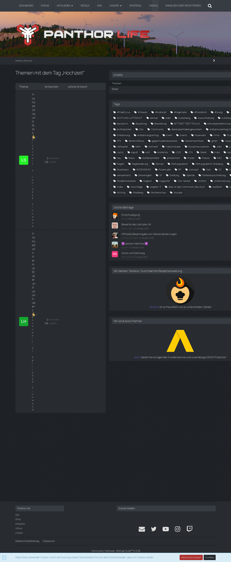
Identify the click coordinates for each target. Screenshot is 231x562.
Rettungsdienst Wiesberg (197, 249)
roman (162, 255)
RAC (176, 238)
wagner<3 (184, 301)
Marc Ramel (169, 384)
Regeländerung (182, 243)
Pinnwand (61, 98)
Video (201, 295)
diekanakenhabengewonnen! (174, 163)
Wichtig (195, 312)
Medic (187, 220)
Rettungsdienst (167, 249)
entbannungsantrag (169, 175)
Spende (163, 278)
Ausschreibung (167, 134)
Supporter (164, 289)
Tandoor (159, 438)
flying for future (199, 180)
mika (200, 220)
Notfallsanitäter (167, 232)
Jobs (190, 209)
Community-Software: (115, 551)
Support (203, 284)
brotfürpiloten (198, 152)
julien (203, 209)
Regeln (163, 243)
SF (181, 272)
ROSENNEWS (200, 255)
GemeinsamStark (201, 192)
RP (180, 261)
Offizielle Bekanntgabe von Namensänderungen (178, 360)
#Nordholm (185, 117)
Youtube (204, 318)
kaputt (176, 215)
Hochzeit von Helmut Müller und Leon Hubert (52, 110)
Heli (188, 197)
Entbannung (205, 169)
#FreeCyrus (165, 112)
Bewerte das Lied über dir (177, 350)
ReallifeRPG (193, 238)
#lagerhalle (165, 117)
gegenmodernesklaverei (172, 192)
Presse (163, 238)
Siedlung (195, 272)
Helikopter (203, 197)
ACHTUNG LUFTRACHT (189, 123)
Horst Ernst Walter (172, 366)
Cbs (161, 157)
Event (191, 175)
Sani (209, 261)
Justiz (162, 215)
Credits (19, 532)
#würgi (204, 117)
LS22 (161, 220)
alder (177, 129)
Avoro (161, 488)
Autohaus (188, 134)
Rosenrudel (165, 261)
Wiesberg (164, 318)
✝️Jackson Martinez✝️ (176, 372)
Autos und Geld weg (174, 381)
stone (162, 284)
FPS (161, 186)
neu (180, 226)
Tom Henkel (183, 289)
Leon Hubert (37, 115)
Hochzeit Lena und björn (47, 95)
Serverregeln (166, 272)
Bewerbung (203, 140)
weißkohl (164, 312)
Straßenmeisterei (182, 284)
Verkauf (187, 295)
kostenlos (205, 215)
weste (179, 312)
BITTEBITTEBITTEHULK (172, 146)
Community (177, 157)
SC (160, 266)
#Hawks (185, 112)
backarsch (164, 140)
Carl (166, 344)
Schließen (209, 557)
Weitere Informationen (191, 557)
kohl (190, 215)
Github (18, 528)
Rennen (202, 243)
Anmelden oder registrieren (183, 5)
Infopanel (20, 523)
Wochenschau (184, 318)
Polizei (207, 232)
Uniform (202, 289)
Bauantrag (183, 140)
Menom (167, 375)
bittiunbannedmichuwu (171, 152)
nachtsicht (165, 226)
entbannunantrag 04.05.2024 (175, 169)
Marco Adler (169, 353)
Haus (176, 197)
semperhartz (195, 266)
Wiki (17, 514)
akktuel (163, 129)
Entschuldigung (172, 340)
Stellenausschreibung (186, 278)
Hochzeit (177, 203)
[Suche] (210, 5)
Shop (18, 519)
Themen (158, 83)
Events (205, 175)
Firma (181, 180)
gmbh (162, 197)
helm (161, 203)
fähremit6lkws (178, 186)
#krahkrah (203, 112)
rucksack (194, 261)
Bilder (157, 88)
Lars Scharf (37, 98)
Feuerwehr (164, 180)
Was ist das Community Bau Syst (177, 307)
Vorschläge (165, 301)
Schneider (175, 266)
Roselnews (180, 255)
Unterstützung (167, 295)
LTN (174, 220)
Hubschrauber (196, 203)
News (193, 226)
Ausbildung (193, 129)
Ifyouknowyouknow (169, 209)
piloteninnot (190, 232)
